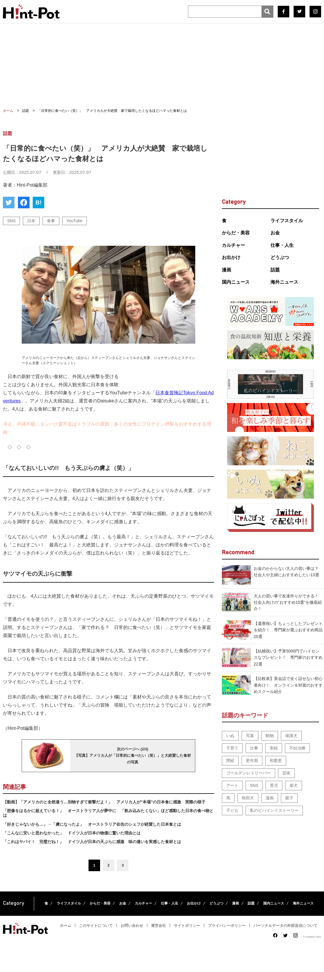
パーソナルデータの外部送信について (285, 925)
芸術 (286, 773)
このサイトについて (96, 925)
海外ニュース (284, 282)
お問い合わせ (132, 925)
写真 (250, 735)
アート (232, 785)
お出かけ (231, 257)
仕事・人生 (282, 245)
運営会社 (158, 925)
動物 (270, 735)
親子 (289, 798)
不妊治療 (297, 748)
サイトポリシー (187, 925)
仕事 (254, 748)
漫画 (226, 269)
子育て (232, 748)
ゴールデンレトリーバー (248, 773)
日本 (31, 220)
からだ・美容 (236, 232)
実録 (274, 748)
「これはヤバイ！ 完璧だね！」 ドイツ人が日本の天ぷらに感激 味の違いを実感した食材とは (92, 841)
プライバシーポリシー (227, 925)
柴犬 (294, 785)
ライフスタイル (286, 220)
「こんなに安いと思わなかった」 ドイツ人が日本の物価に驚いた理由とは (72, 833)
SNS (11, 220)
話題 (275, 269)
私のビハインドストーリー (274, 810)
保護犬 (291, 735)
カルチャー (233, 245)
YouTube (74, 220)
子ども (232, 810)
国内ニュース (236, 282)
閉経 (230, 760)
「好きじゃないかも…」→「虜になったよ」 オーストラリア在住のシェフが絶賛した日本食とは (92, 824)
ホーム (65, 925)
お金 (275, 232)
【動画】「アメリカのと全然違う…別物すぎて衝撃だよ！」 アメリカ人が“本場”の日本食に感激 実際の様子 (104, 802)
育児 (274, 785)
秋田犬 (248, 798)
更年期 (252, 760)
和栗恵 (276, 760)
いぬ (230, 735)
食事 (51, 220)
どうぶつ (279, 257)
